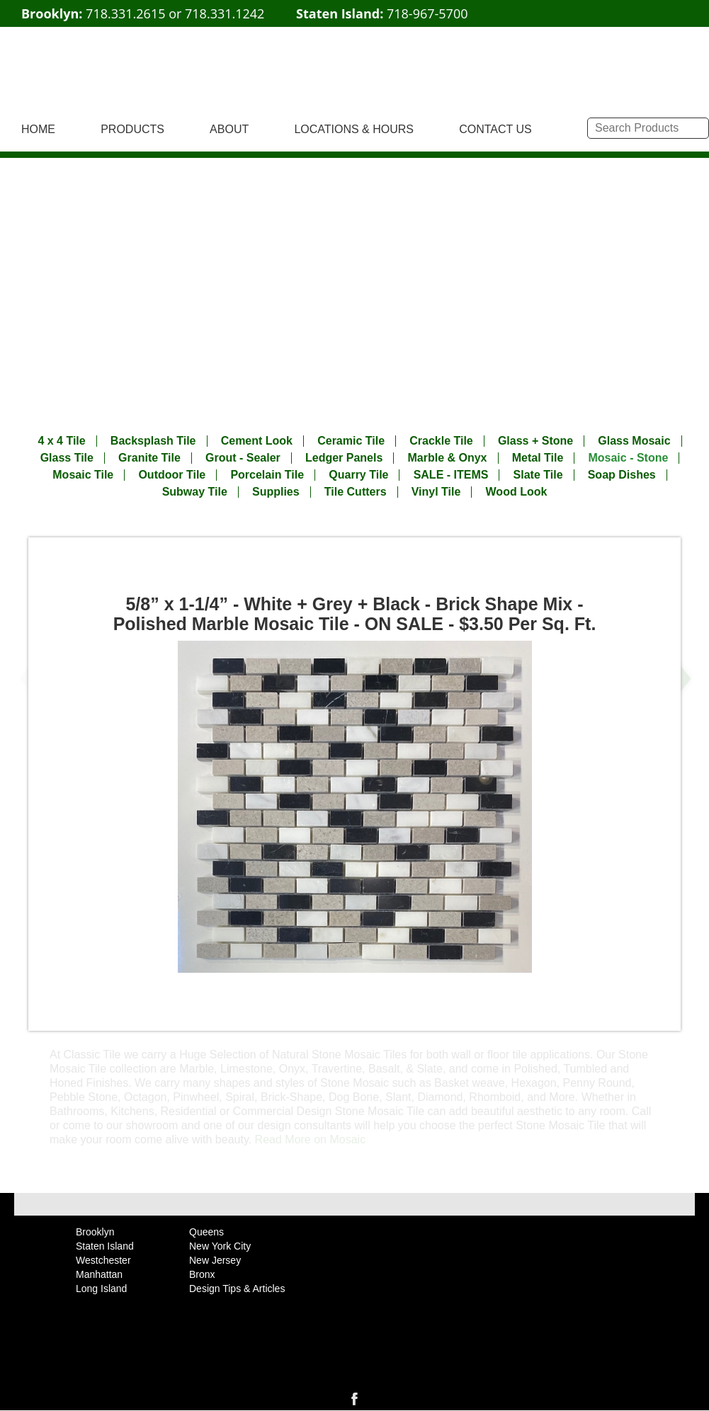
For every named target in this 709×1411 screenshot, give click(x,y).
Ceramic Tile (351, 441)
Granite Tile (149, 458)
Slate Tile (538, 475)
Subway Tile (194, 492)
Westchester (103, 1260)
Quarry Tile (358, 475)
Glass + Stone (535, 441)
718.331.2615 (125, 13)
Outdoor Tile (171, 475)
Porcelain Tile (267, 475)
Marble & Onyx (447, 458)
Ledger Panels (343, 458)
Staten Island (105, 1246)
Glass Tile (66, 458)
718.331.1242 (224, 13)
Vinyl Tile (436, 492)
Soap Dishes (622, 475)
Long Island (101, 1288)
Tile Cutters (355, 492)
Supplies (276, 492)
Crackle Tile (441, 441)
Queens (206, 1232)
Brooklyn (95, 1232)
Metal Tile (538, 458)
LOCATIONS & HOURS (354, 129)
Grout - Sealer (242, 458)
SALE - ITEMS (451, 475)
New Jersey (215, 1260)
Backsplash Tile (153, 441)
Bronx (202, 1274)
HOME (38, 129)
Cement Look (257, 441)
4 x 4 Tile (61, 441)
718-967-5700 (427, 13)
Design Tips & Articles (237, 1288)
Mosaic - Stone (628, 458)
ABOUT (229, 129)
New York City (220, 1246)
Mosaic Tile (82, 475)
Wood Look (517, 492)
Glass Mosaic (634, 441)
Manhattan (99, 1274)
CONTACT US (495, 129)
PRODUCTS (132, 129)
